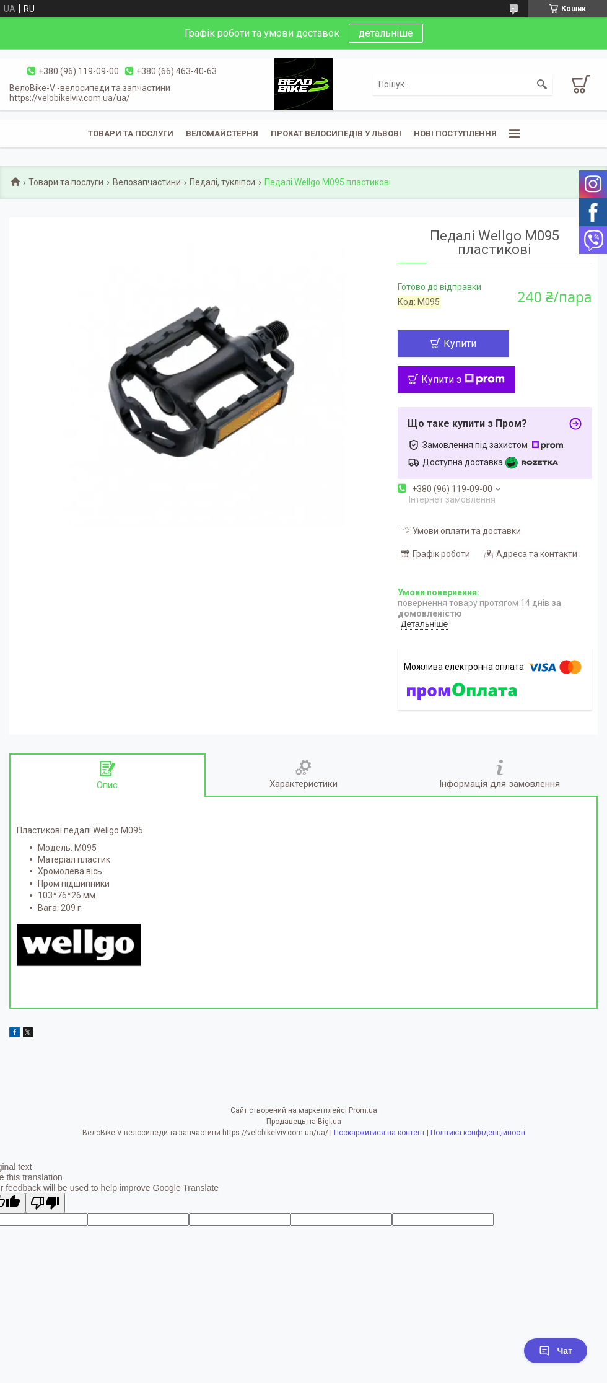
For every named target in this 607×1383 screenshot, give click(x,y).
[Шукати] (542, 84)
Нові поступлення (455, 133)
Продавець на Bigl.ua (303, 1121)
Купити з (463, 379)
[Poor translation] (45, 1203)
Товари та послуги (130, 133)
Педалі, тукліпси (222, 182)
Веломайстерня (222, 133)
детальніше (386, 33)
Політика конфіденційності (477, 1132)
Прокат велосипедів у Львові (336, 133)
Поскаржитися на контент (379, 1132)
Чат (555, 1350)
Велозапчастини (147, 182)
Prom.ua (363, 1110)
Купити (459, 343)
